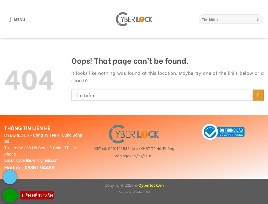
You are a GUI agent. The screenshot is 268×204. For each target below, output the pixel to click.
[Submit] (258, 19)
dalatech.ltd (141, 192)
